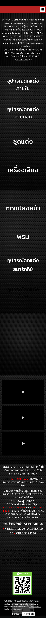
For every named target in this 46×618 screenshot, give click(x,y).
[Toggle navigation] (43, 9)
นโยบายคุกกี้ (17, 609)
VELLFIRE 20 (15, 528)
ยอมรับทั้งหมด (29, 614)
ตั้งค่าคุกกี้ (15, 614)
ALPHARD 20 (33, 524)
